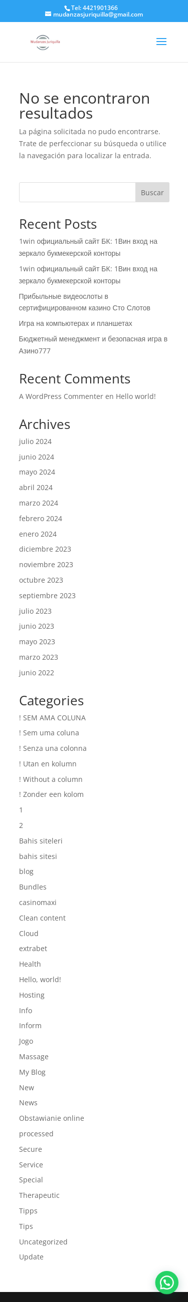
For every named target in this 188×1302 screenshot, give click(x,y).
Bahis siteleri (41, 840)
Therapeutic (39, 1195)
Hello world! (136, 396)
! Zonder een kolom (51, 794)
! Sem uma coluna (49, 732)
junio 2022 (36, 672)
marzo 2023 (38, 657)
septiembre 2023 (47, 595)
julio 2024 (35, 441)
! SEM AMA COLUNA (52, 717)
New (26, 1087)
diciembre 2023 (45, 549)
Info (25, 1010)
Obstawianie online (51, 1118)
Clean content (42, 918)
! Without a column (51, 779)
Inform (30, 1025)
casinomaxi (38, 902)
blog (26, 871)
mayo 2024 (37, 472)
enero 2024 (38, 534)
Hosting (32, 995)
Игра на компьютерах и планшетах (75, 323)
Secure (30, 1149)
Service (31, 1164)
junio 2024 (36, 457)
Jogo (26, 1041)
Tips (26, 1226)
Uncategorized (43, 1241)
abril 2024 (36, 487)
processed (36, 1133)
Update (31, 1256)
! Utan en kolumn (48, 763)
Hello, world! (40, 979)
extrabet (33, 948)
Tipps (28, 1210)
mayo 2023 (37, 641)
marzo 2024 (38, 503)
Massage (34, 1056)
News (28, 1102)
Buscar (152, 192)
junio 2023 (36, 626)
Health (30, 964)
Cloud (29, 933)
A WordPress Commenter (61, 396)
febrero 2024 (40, 518)
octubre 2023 (41, 580)
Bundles (33, 887)
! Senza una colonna (53, 748)
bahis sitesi (38, 856)
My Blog (32, 1072)
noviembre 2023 (46, 564)
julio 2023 (35, 611)
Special (31, 1179)
